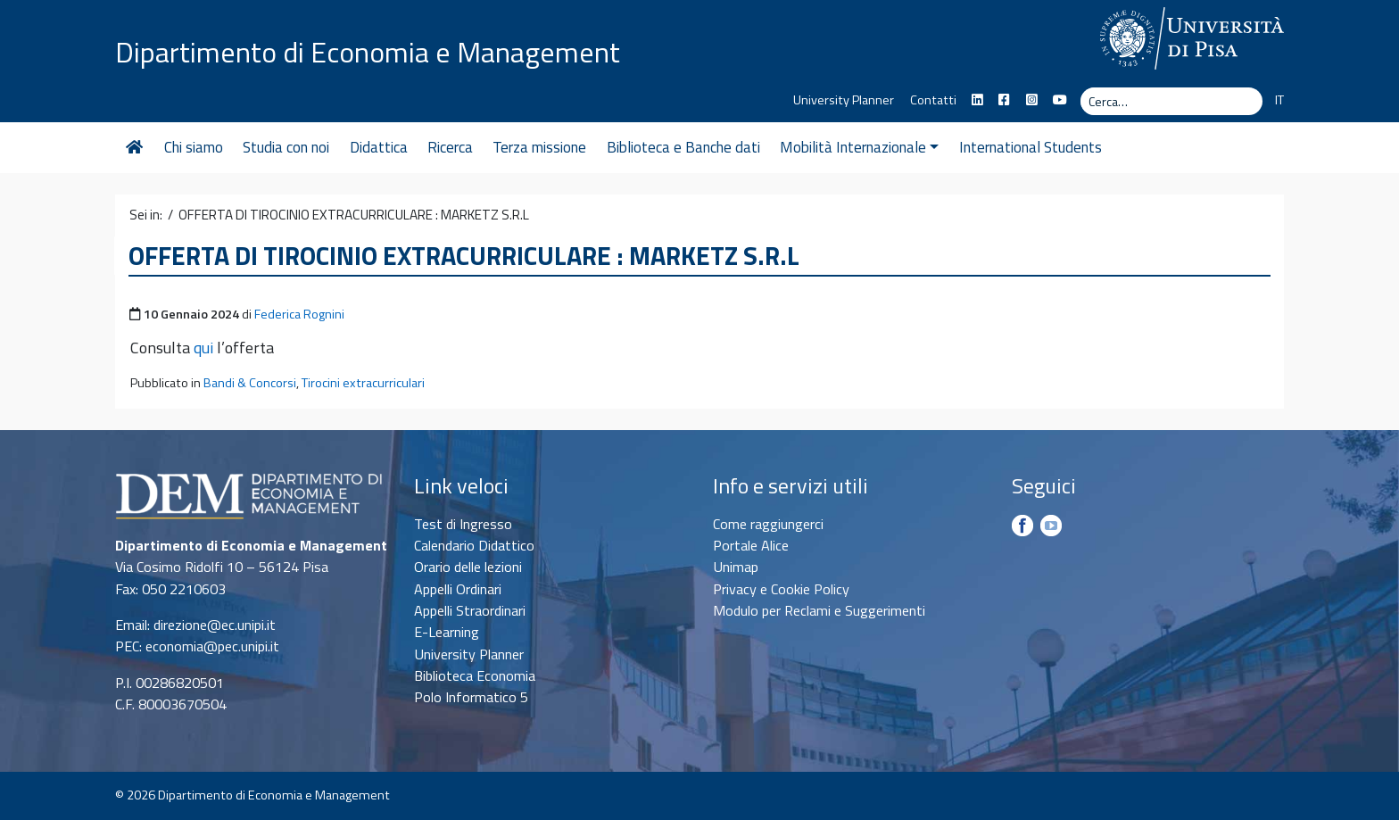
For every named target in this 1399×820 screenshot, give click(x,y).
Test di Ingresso (463, 523)
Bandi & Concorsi (249, 383)
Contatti (933, 100)
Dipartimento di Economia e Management (367, 51)
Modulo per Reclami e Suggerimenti (819, 610)
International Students (1030, 147)
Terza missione (539, 147)
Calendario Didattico (474, 545)
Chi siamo (193, 147)
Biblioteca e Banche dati (683, 147)
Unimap (735, 566)
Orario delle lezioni (468, 566)
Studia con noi (286, 147)
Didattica (379, 147)
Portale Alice (751, 545)
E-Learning (446, 631)
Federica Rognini (299, 314)
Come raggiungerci (768, 523)
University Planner (843, 100)
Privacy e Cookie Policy (781, 589)
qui (203, 347)
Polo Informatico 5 (471, 697)
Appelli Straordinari (470, 610)
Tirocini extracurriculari (363, 383)
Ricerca (450, 147)
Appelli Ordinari (457, 589)
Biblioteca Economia (474, 675)
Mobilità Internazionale (859, 147)
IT (1279, 100)
